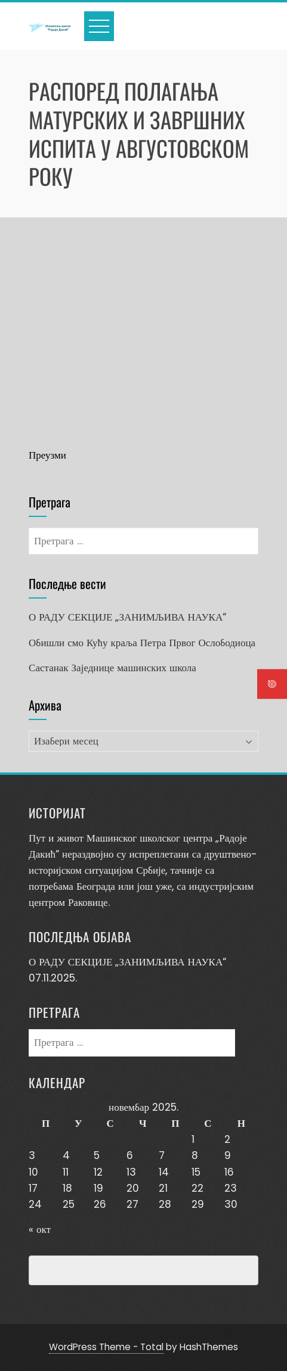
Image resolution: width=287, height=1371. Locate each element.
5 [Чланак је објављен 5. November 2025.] (97, 1155)
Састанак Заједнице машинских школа (112, 667)
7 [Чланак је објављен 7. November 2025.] (162, 1155)
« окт (40, 1229)
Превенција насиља (83, 1270)
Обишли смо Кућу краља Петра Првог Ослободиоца (142, 642)
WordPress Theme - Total (106, 1347)
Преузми (47, 455)
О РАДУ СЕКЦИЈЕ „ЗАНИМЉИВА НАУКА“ (127, 617)
